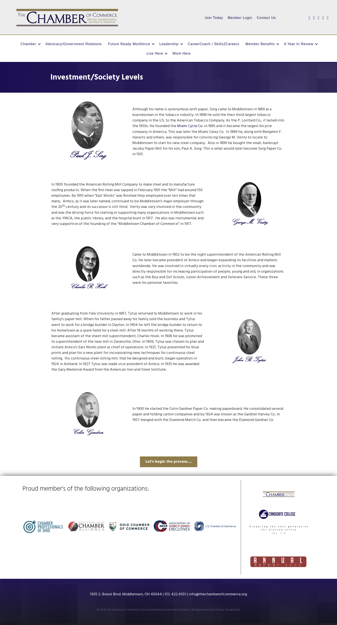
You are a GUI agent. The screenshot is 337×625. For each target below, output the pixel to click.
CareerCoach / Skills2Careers (213, 44)
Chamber (28, 44)
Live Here (155, 53)
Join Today (214, 18)
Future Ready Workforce (129, 44)
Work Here (181, 53)
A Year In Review (298, 44)
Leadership (169, 44)
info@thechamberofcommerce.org (218, 594)
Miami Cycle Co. (190, 126)
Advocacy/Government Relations (74, 44)
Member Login (240, 18)
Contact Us (266, 18)
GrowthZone (232, 610)
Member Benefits (260, 44)
